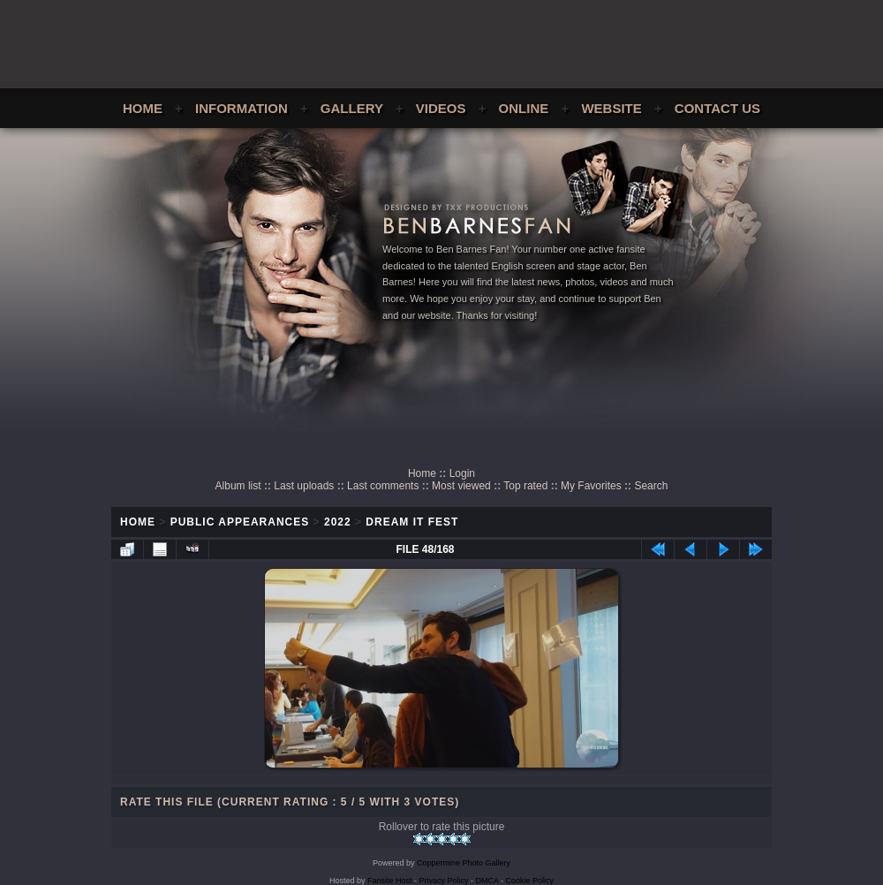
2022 (337, 522)
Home (142, 108)
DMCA (487, 880)
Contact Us (717, 108)
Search (651, 486)
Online (524, 108)
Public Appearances (240, 522)
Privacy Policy (444, 880)
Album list (238, 486)
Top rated (525, 486)
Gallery (352, 108)
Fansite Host (389, 880)
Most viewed (461, 486)
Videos (441, 108)
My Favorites (591, 486)
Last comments (383, 486)
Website (611, 108)
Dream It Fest (412, 522)
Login (462, 473)
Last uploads (304, 486)
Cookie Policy (530, 880)
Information (241, 108)
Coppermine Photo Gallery (463, 863)
